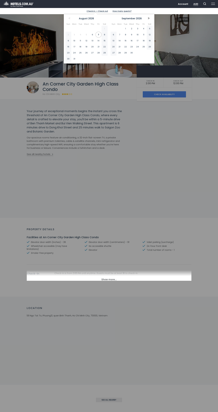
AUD (195, 4)
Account (183, 4)
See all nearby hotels (38, 154)
